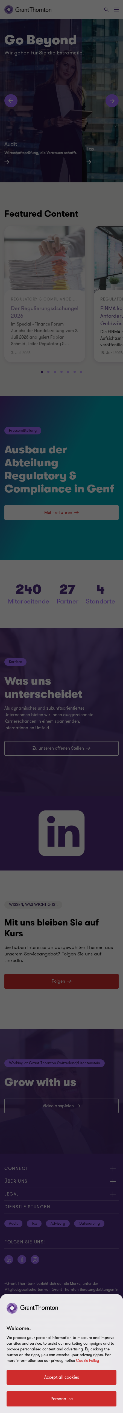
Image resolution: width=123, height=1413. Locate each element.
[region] (61, 1353)
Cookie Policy (87, 1360)
